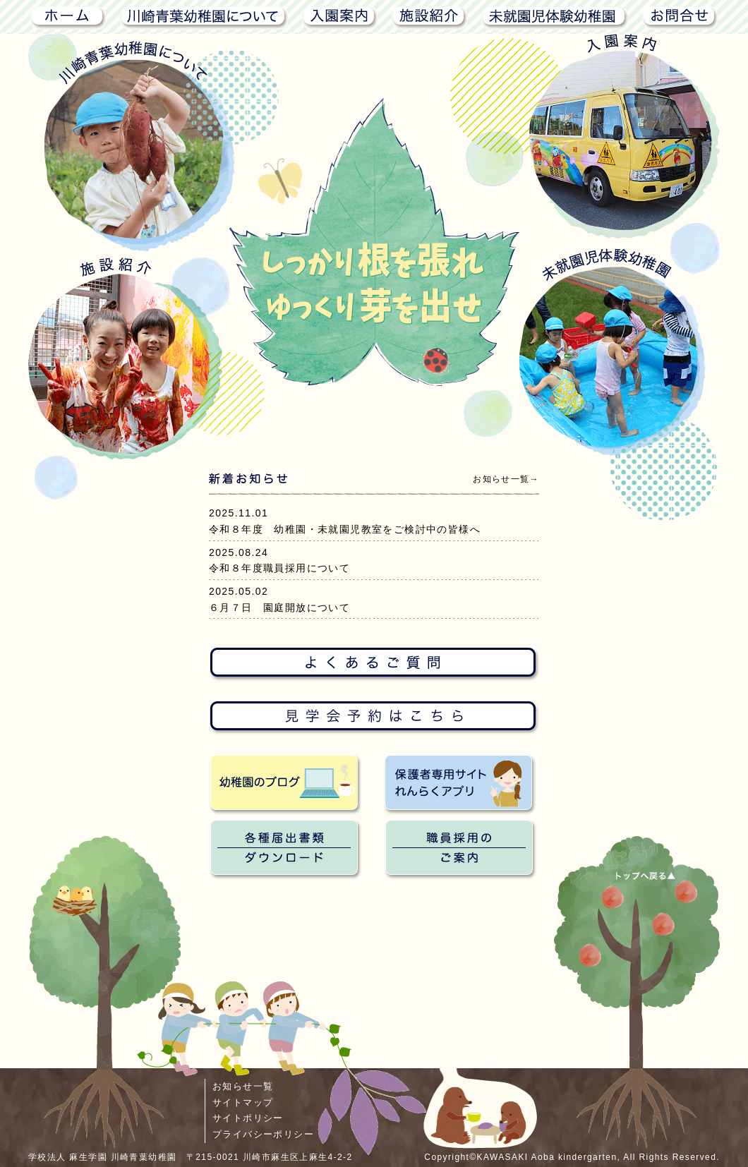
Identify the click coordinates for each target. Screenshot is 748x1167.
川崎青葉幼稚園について (204, 16)
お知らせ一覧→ (506, 479)
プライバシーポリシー (263, 1134)
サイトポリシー (248, 1118)
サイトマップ (242, 1102)
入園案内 (340, 16)
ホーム (67, 16)
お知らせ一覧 (242, 1086)
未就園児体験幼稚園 (554, 16)
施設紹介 (429, 16)
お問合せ (680, 16)
